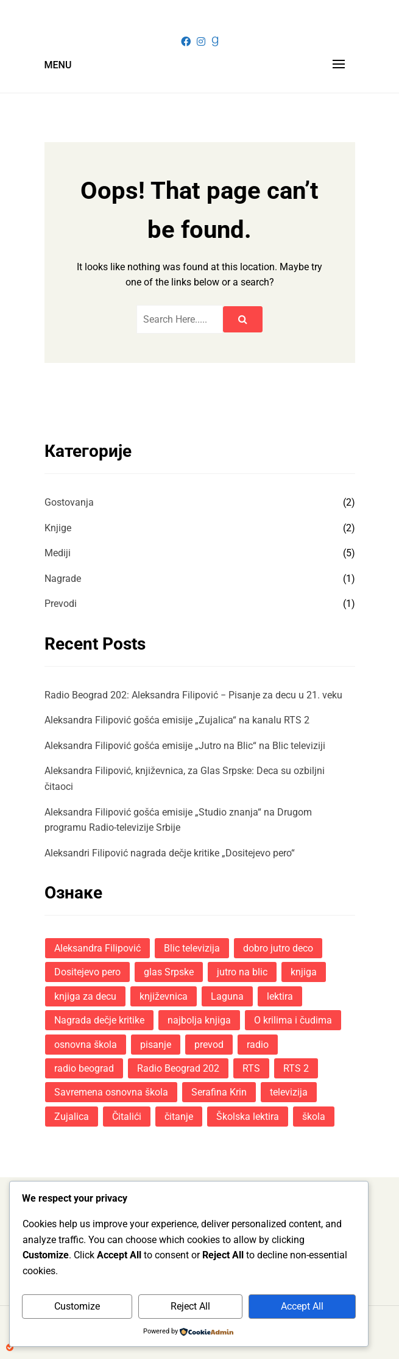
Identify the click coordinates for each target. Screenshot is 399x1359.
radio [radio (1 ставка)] (258, 1044)
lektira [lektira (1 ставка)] (280, 996)
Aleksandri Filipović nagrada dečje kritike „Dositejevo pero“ (169, 853)
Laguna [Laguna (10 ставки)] (227, 996)
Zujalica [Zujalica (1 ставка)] (71, 1116)
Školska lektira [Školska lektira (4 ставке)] (247, 1116)
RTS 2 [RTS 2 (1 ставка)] (296, 1068)
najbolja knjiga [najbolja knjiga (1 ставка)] (199, 1020)
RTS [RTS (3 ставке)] (251, 1068)
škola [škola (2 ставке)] (313, 1116)
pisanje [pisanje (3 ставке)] (155, 1044)
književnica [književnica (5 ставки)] (163, 996)
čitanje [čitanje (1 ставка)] (178, 1116)
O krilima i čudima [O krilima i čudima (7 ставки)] (293, 1020)
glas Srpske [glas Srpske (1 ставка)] (169, 972)
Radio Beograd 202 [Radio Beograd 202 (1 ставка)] (178, 1068)
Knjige (57, 528)
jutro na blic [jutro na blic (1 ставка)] (242, 972)
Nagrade (62, 578)
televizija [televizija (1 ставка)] (289, 1092)
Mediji (57, 553)
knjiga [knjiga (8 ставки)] (304, 972)
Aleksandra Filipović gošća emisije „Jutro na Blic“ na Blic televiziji (184, 745)
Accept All (302, 1306)
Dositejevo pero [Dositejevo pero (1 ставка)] (87, 972)
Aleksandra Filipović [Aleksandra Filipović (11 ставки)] (97, 948)
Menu (58, 65)
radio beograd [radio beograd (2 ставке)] (84, 1068)
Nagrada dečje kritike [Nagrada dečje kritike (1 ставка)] (99, 1020)
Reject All (190, 1306)
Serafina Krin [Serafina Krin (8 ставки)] (219, 1092)
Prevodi (60, 603)
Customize (77, 1306)
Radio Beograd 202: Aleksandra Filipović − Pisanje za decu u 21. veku (193, 695)
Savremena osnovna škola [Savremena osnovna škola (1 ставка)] (111, 1092)
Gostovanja (69, 502)
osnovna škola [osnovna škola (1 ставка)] (85, 1044)
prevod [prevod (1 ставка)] (209, 1044)
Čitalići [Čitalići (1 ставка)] (126, 1116)
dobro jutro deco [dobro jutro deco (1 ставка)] (278, 948)
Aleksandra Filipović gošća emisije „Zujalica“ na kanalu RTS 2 (176, 720)
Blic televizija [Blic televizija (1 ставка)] (192, 948)
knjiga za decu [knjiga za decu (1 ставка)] (85, 996)
